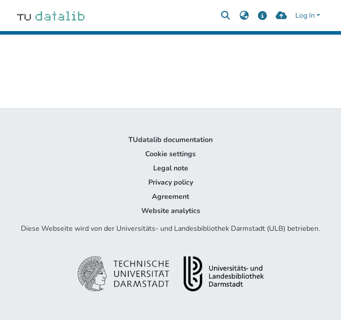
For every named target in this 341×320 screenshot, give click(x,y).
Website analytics (170, 211)
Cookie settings (170, 154)
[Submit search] (225, 15)
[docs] (262, 15)
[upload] (281, 15)
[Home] (50, 15)
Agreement (170, 196)
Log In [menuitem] (305, 15)
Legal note (170, 168)
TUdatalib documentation (170, 140)
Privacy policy (170, 182)
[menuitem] (244, 15)
